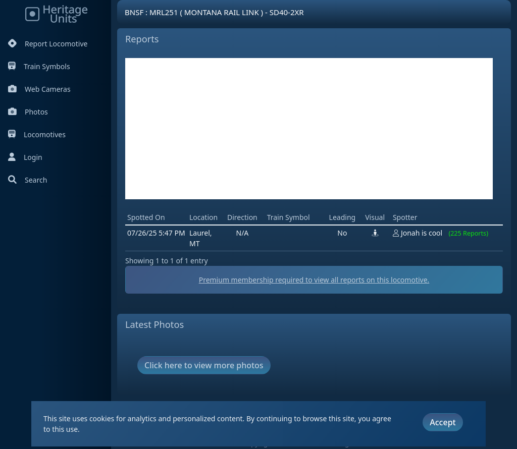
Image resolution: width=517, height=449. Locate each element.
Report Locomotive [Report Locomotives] (47, 43)
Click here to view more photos (204, 365)
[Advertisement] (309, 128)
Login (25, 157)
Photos (28, 112)
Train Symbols (39, 66)
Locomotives (37, 134)
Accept (442, 422)
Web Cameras (39, 89)
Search (27, 180)
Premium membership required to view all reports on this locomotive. (314, 280)
